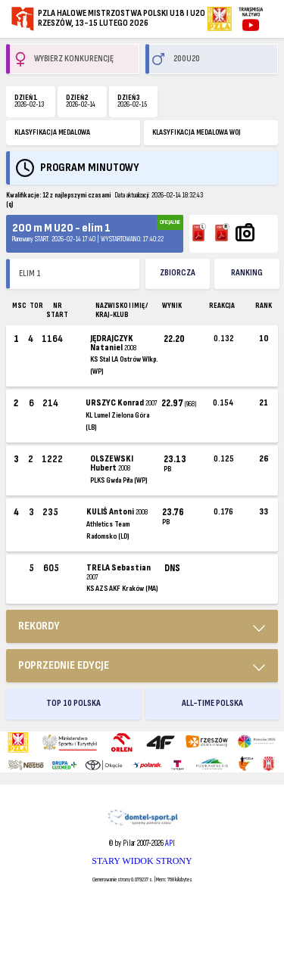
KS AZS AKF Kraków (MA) (122, 588)
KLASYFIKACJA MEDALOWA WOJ (196, 132)
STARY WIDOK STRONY (142, 861)
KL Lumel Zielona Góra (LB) (117, 421)
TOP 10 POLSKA (73, 703)
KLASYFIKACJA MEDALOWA (52, 132)
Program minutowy (89, 167)
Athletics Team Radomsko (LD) (108, 530)
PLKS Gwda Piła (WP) (118, 480)
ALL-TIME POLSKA (212, 703)
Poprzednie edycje (63, 665)
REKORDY (39, 626)
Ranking (247, 272)
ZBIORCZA (177, 272)
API (170, 843)
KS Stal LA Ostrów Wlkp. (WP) (124, 365)
